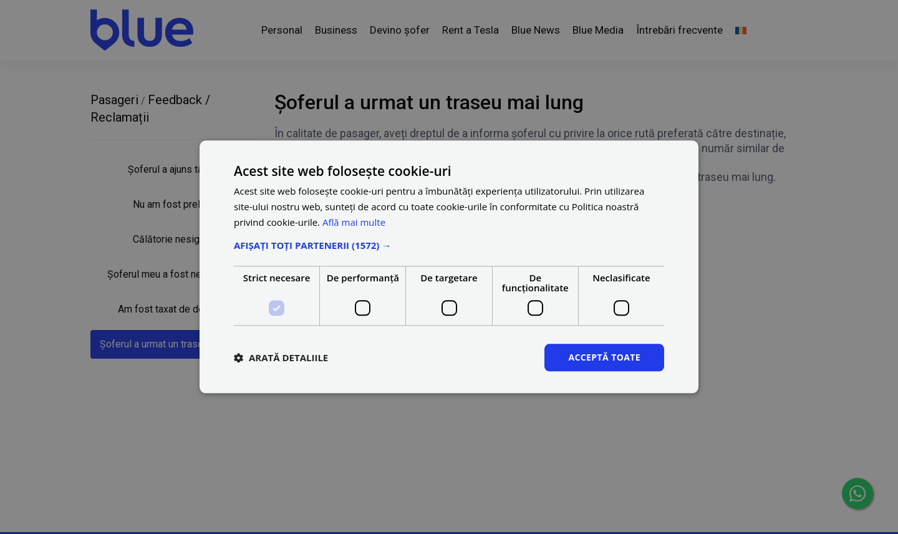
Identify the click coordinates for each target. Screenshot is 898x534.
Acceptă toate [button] (604, 357)
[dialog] (449, 267)
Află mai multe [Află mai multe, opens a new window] (353, 222)
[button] (449, 245)
